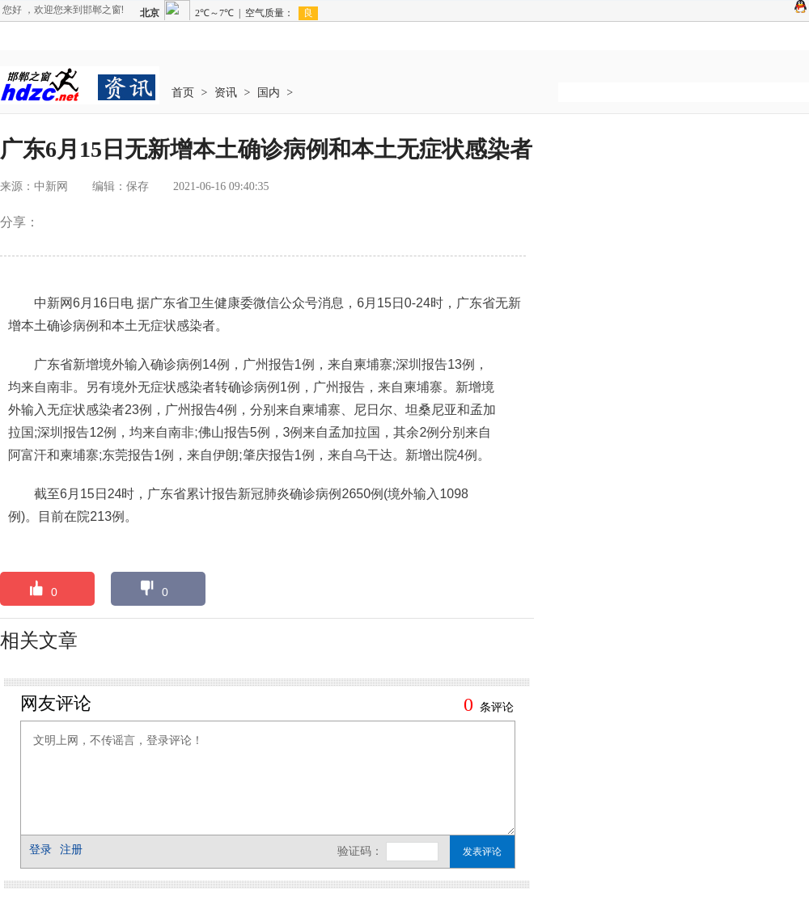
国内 (268, 93)
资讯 (225, 93)
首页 (183, 93)
